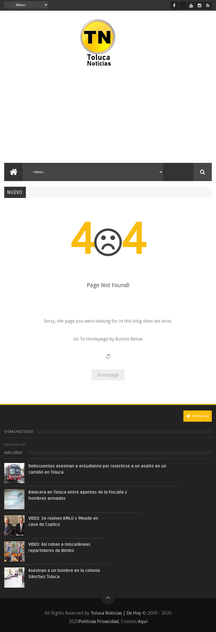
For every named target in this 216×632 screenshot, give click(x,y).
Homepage (108, 375)
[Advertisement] (53, 115)
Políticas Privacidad (99, 621)
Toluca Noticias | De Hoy (116, 613)
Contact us (197, 416)
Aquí (143, 621)
